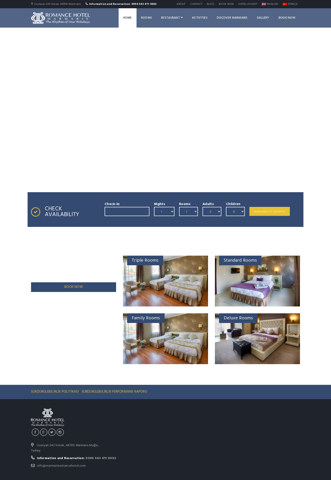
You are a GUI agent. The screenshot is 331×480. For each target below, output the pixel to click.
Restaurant (172, 17)
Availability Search (269, 211)
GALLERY (263, 17)
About (181, 4)
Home (127, 17)
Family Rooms (146, 318)
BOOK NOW (73, 287)
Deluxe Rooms (238, 318)
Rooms (146, 17)
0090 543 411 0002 (101, 458)
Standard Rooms (240, 260)
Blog (210, 4)
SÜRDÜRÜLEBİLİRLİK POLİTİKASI (55, 391)
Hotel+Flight (247, 4)
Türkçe (290, 4)
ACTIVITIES (200, 17)
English (270, 4)
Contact (196, 4)
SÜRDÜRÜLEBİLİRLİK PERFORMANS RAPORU (114, 391)
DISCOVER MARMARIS (232, 17)
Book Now (226, 4)
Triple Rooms (145, 260)
